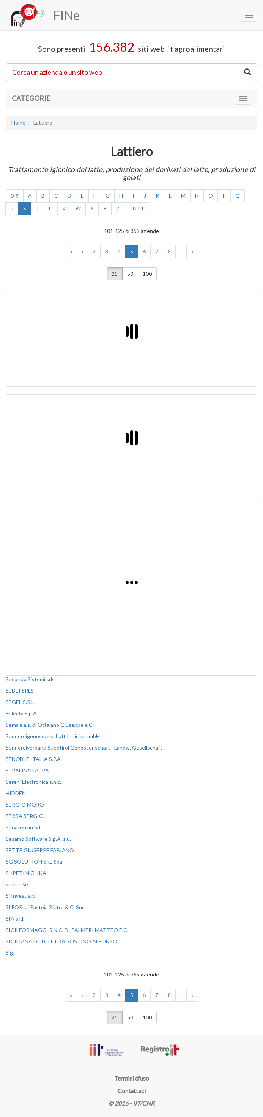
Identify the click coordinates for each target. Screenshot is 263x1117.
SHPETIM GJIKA (26, 873)
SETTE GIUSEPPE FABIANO (40, 850)
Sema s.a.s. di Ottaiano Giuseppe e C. (50, 724)
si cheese (17, 884)
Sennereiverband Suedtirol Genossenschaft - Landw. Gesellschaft (84, 747)
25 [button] (115, 274)
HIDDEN (16, 793)
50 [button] (130, 274)
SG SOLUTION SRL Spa (34, 861)
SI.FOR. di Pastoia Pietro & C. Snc (45, 907)
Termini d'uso (131, 1078)
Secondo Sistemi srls (30, 679)
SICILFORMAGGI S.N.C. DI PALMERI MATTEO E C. (67, 930)
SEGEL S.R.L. (20, 702)
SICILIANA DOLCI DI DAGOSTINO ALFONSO (61, 941)
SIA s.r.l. (15, 918)
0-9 (15, 195)
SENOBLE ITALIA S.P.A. (34, 759)
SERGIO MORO (25, 804)
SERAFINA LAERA (27, 770)
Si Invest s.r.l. (21, 895)
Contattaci (132, 1090)
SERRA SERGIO (25, 816)
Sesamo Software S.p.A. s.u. (38, 838)
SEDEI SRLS (20, 690)
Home (18, 122)
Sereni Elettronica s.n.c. (33, 781)
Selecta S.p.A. (22, 713)
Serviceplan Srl (23, 827)
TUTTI (137, 208)
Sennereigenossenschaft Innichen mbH (53, 736)
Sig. (10, 952)
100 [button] (147, 274)
